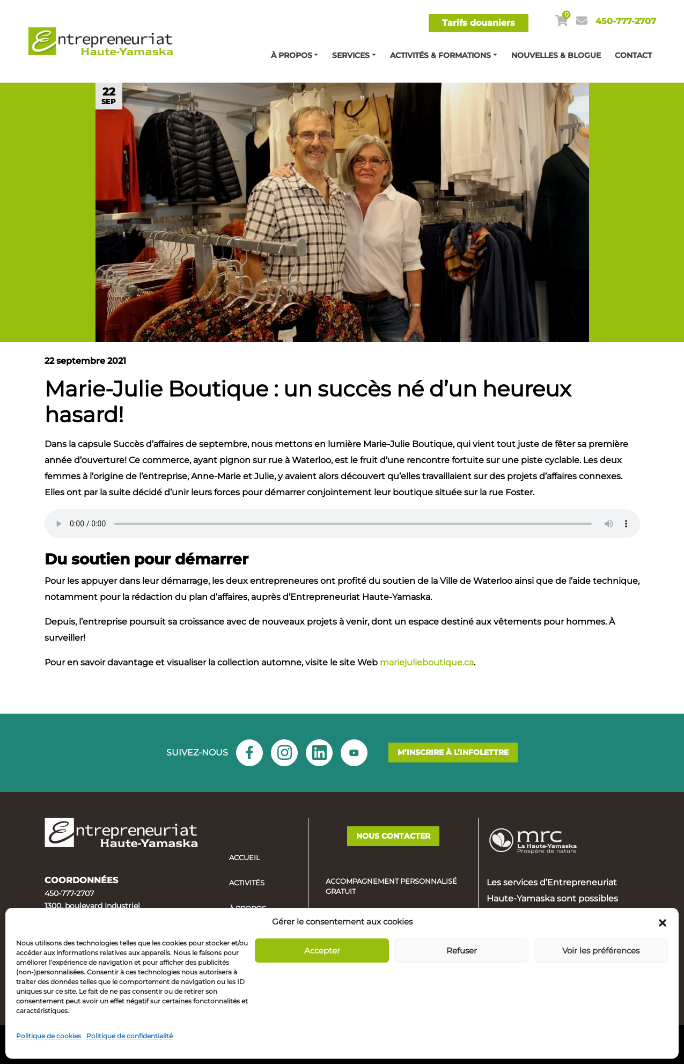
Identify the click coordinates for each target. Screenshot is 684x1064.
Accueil (244, 857)
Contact (633, 55)
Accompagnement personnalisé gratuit (391, 886)
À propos (291, 55)
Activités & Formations (440, 55)
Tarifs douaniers (478, 23)
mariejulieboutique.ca (427, 662)
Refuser (461, 950)
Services (351, 55)
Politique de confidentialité (129, 1036)
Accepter (322, 950)
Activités (246, 882)
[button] (662, 921)
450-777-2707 (625, 21)
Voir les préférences (600, 950)
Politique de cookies (48, 1036)
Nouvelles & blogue (556, 55)
